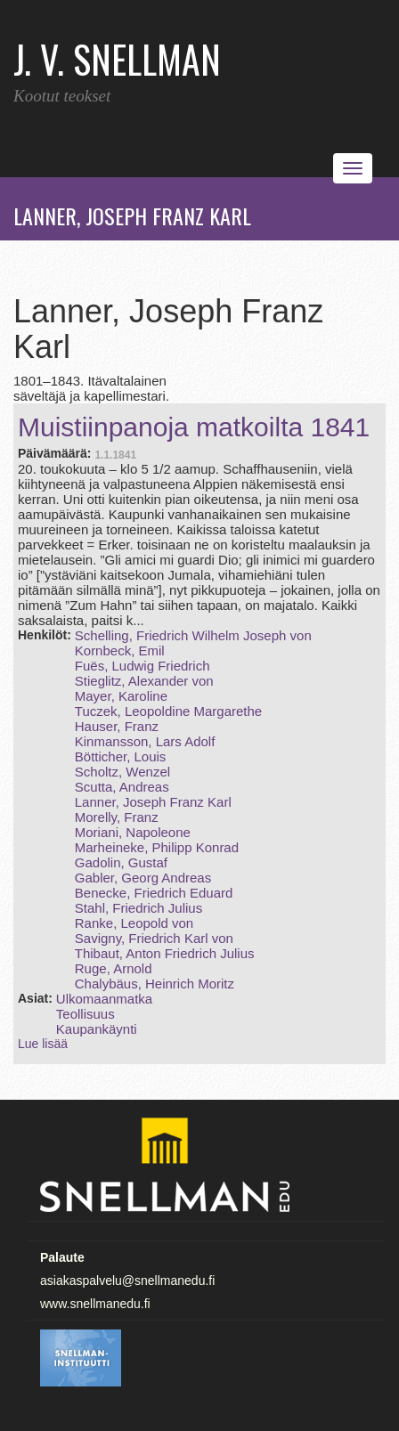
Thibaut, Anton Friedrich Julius (165, 953)
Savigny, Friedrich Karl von (154, 938)
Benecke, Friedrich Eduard (154, 892)
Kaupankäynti (96, 1029)
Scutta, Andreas (122, 786)
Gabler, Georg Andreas (143, 877)
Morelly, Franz (117, 817)
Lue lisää (43, 1044)
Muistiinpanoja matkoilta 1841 (194, 427)
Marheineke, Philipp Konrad (157, 847)
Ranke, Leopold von (134, 923)
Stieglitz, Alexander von (144, 680)
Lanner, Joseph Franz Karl (153, 801)
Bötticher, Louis (121, 756)
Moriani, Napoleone (133, 832)
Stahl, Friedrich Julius (138, 907)
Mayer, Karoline (121, 695)
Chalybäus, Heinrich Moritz (154, 983)
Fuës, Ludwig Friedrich (142, 665)
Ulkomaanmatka (104, 998)
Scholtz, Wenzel (122, 771)
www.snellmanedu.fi (95, 1304)
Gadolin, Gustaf (121, 862)
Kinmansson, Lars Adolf (145, 741)
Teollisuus (85, 1013)
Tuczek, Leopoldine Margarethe (168, 711)
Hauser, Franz (117, 726)
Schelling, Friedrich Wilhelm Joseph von (193, 635)
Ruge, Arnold (113, 968)
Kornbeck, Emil (120, 650)
